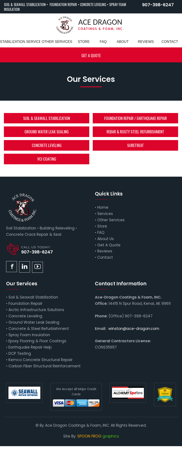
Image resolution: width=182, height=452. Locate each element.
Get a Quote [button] (91, 55)
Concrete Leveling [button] (47, 145)
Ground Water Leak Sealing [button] (46, 131)
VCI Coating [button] (46, 159)
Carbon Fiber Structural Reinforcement (44, 366)
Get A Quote (108, 245)
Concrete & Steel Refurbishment (38, 328)
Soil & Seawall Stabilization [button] (46, 118)
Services (105, 213)
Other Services (111, 220)
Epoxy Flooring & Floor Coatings (37, 341)
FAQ (100, 232)
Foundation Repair (25, 303)
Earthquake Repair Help (30, 347)
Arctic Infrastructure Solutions (36, 309)
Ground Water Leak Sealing (33, 322)
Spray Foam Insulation (29, 334)
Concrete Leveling (25, 316)
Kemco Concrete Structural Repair (40, 359)
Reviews (104, 251)
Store (102, 226)
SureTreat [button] (135, 145)
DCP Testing (19, 353)
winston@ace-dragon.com (133, 328)
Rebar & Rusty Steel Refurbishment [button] (135, 131)
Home (102, 207)
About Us (105, 238)
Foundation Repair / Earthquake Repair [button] (135, 118)
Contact (105, 257)
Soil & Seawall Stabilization (33, 297)
